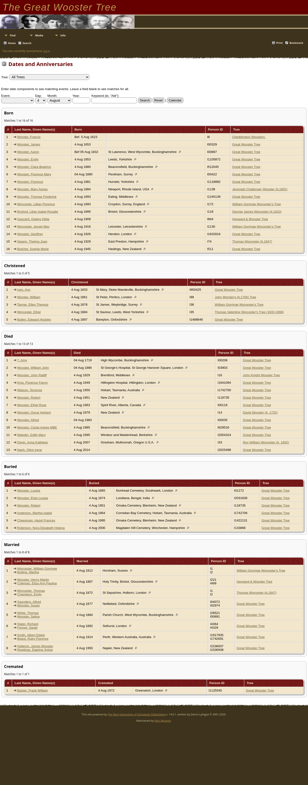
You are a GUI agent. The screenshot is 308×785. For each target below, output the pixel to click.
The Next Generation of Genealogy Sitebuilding (137, 714)
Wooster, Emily (28, 159)
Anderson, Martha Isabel (34, 513)
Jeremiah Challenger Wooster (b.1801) (259, 189)
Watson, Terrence (29, 390)
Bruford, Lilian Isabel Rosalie (37, 211)
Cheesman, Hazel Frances (36, 520)
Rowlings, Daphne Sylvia (35, 650)
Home (12, 43)
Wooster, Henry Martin (33, 579)
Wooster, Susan (28, 605)
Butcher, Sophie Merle (33, 249)
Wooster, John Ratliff (32, 375)
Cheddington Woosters (249, 137)
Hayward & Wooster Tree (250, 219)
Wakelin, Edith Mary (31, 435)
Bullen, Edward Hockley (34, 319)
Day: (38, 96)
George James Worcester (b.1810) (257, 211)
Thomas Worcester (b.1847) (252, 241)
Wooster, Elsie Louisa (32, 498)
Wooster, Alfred (28, 420)
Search (27, 43)
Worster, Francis (29, 137)
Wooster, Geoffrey (30, 234)
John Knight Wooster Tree (261, 375)
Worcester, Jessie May (33, 226)
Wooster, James (28, 144)
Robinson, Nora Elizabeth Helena (41, 528)
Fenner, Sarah (27, 627)
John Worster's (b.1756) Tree (235, 297)
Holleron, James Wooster (35, 646)
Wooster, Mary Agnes (32, 189)
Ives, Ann (24, 289)
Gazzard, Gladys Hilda (33, 219)
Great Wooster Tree (246, 144)
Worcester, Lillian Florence (36, 204)
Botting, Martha (28, 572)
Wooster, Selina (28, 616)
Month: (52, 96)
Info (63, 35)
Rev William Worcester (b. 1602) (266, 442)
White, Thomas (28, 613)
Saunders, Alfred (29, 602)
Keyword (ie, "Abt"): (105, 96)
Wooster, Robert (28, 397)
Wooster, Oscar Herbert (34, 412)
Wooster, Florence (30, 182)
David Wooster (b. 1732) (260, 412)
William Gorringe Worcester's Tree (256, 204)
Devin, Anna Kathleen (32, 442)
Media (39, 35)
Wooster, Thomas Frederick (37, 196)
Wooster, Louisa (28, 490)
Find (13, 35)
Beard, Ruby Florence (33, 638)
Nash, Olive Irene (29, 450)
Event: (5, 96)
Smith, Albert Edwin (31, 635)
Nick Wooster (162, 720)
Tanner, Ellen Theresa (32, 304)
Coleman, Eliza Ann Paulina (37, 583)
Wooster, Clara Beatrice (34, 167)
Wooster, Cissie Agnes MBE (37, 427)
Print (279, 43)
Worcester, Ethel (29, 312)
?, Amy (22, 360)
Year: (76, 96)
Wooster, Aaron (28, 152)
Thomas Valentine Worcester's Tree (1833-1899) (249, 312)
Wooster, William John (33, 367)
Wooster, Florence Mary (34, 174)
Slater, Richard (27, 624)
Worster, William (28, 297)
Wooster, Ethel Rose (31, 405)
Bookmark (296, 43)
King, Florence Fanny (32, 382)
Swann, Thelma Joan (32, 241)
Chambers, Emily (29, 594)
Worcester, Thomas (31, 591)
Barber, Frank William (32, 690)
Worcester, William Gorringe (37, 568)
